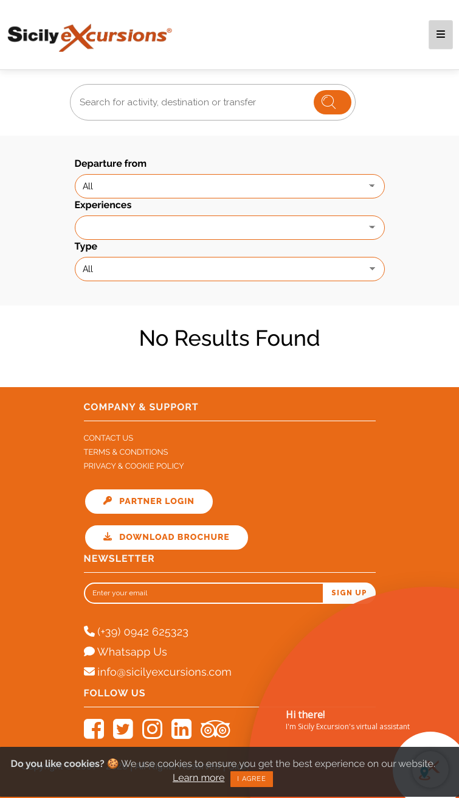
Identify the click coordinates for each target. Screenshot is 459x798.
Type (86, 246)
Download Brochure (166, 537)
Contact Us (109, 438)
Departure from (111, 163)
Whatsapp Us (125, 652)
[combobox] (213, 102)
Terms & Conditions (126, 452)
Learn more (198, 776)
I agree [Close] (251, 777)
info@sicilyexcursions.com (158, 672)
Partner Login (149, 501)
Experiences (103, 205)
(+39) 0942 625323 (136, 632)
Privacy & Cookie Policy (134, 466)
